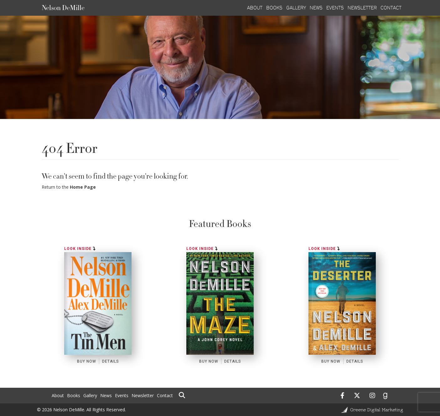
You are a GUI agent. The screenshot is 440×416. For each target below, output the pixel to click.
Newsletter (143, 395)
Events (121, 395)
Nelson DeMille (63, 7)
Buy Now (86, 361)
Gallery (90, 395)
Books (73, 395)
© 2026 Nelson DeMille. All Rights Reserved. (81, 410)
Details (110, 361)
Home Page (83, 187)
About (58, 395)
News (106, 395)
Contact (165, 395)
